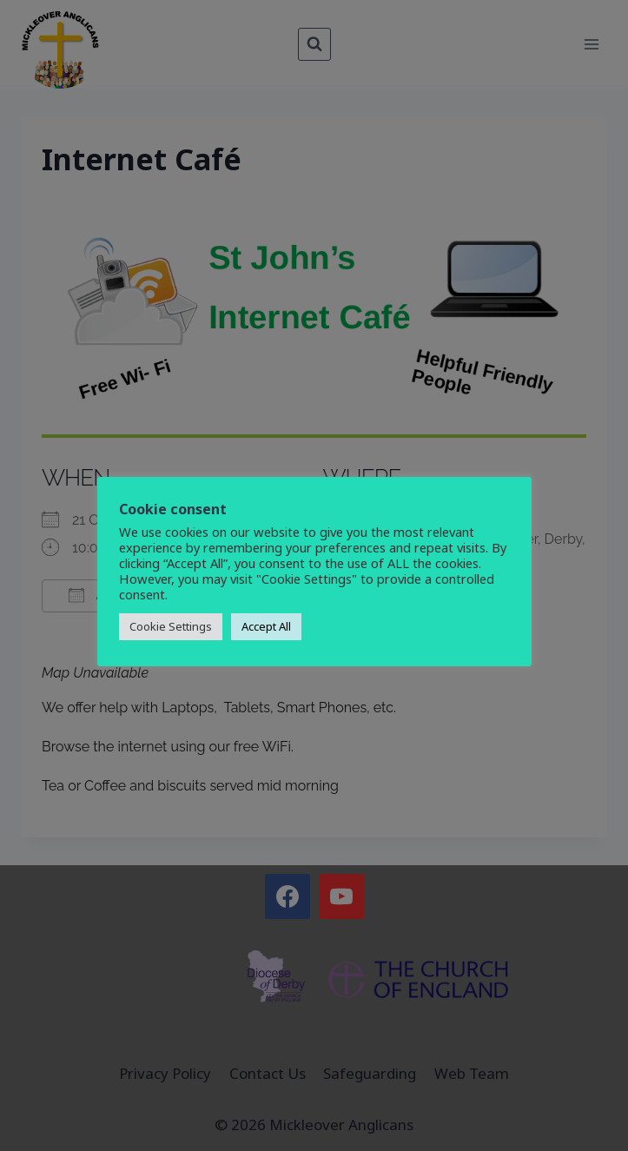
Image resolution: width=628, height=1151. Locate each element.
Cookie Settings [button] (170, 626)
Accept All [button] (266, 626)
